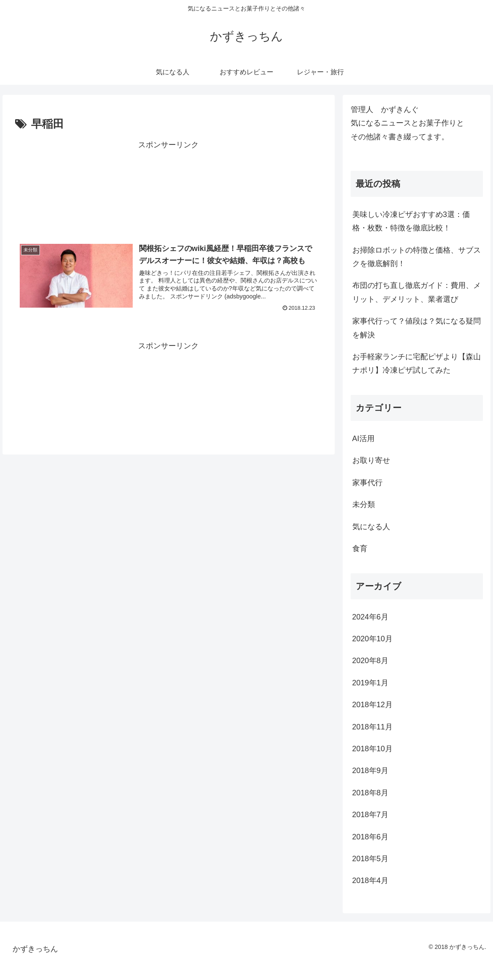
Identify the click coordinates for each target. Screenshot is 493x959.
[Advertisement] (168, 188)
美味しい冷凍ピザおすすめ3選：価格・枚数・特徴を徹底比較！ (411, 221)
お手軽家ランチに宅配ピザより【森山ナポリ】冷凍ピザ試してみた (416, 363)
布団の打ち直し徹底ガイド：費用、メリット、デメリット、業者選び (416, 292)
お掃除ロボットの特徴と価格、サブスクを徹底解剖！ (416, 257)
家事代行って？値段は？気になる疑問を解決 (416, 328)
